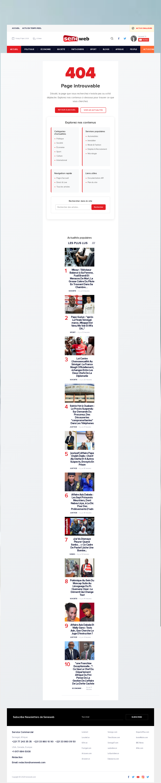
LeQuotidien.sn (113, 754)
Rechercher (98, 207)
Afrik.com (139, 748)
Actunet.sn (86, 759)
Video (72, 554)
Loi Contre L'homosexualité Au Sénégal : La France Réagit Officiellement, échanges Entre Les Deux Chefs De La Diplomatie (82, 367)
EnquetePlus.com (142, 732)
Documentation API (96, 178)
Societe (72, 291)
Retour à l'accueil (66, 110)
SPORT (93, 49)
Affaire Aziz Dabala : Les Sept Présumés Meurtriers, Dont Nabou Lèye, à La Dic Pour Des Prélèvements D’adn (82, 502)
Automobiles (93, 136)
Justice (73, 427)
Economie (76, 688)
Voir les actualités (93, 110)
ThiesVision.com (114, 737)
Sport (58, 152)
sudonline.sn (112, 748)
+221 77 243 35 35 (22, 741)
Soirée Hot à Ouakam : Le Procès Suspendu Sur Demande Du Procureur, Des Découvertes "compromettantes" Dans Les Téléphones (82, 414)
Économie (60, 147)
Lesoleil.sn (86, 737)
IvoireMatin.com (142, 737)
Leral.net (85, 732)
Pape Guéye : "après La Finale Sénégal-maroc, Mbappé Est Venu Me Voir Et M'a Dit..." (82, 323)
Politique (60, 139)
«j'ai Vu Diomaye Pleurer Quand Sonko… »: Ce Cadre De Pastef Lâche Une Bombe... (81, 544)
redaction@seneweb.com (31, 762)
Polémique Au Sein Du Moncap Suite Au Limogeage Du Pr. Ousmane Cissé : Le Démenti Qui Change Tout (82, 587)
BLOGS (106, 49)
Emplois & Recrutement (97, 149)
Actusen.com (87, 754)
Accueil (16, 28)
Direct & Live (61, 182)
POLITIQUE (29, 49)
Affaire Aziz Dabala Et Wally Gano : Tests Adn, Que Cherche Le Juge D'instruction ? (82, 629)
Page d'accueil (62, 178)
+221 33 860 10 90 (43, 741)
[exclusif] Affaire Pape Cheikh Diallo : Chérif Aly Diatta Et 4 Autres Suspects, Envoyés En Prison (82, 459)
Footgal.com (86, 748)
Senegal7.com (113, 743)
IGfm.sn (84, 743)
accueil (14, 49)
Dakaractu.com (113, 759)
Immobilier (92, 140)
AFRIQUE (120, 49)
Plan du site (92, 182)
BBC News (140, 743)
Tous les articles (63, 187)
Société (59, 143)
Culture (59, 156)
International (61, 160)
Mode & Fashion (94, 145)
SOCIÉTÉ (61, 49)
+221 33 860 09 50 (65, 741)
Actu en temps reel (32, 28)
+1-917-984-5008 (21, 751)
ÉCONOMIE (46, 49)
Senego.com (112, 732)
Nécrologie (92, 153)
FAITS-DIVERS (77, 49)
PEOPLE (133, 49)
